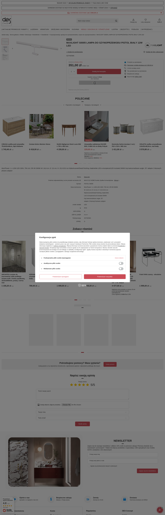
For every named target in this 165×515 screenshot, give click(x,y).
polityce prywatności (60, 246)
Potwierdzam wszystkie (104, 277)
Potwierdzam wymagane (61, 277)
